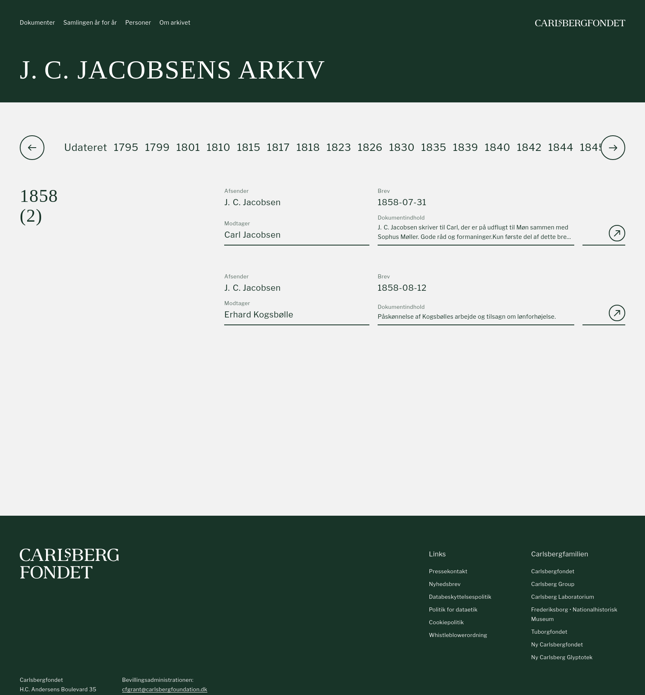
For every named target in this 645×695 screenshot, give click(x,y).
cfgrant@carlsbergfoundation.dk (164, 689)
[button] (613, 147)
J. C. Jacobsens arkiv (172, 69)
